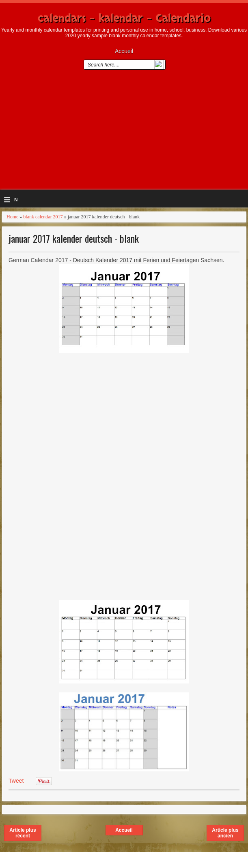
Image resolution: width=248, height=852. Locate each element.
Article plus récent (22, 833)
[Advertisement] (124, 133)
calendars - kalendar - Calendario (124, 18)
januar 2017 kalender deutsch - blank (74, 238)
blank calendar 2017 (43, 217)
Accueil (124, 51)
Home (12, 217)
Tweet (16, 780)
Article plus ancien (225, 833)
